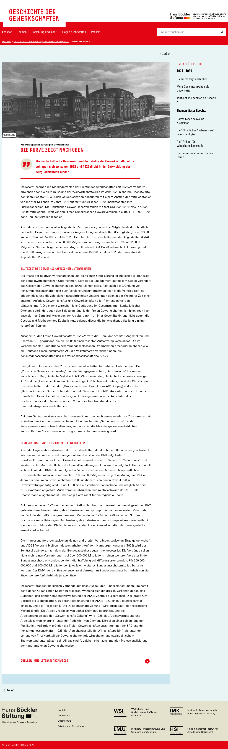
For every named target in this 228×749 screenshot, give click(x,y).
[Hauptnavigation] (51, 31)
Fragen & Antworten (74, 32)
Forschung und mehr (44, 32)
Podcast (95, 32)
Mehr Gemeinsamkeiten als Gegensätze (193, 88)
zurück (166, 53)
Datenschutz (64, 720)
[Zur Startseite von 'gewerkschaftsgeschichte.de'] (34, 19)
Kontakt (62, 710)
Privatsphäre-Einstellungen (72, 726)
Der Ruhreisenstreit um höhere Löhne (195, 155)
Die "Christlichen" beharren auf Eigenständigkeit (195, 132)
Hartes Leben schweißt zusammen (190, 121)
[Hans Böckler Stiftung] (19, 722)
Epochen (7, 32)
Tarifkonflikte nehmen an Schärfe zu (196, 100)
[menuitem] (7, 34)
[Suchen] (222, 32)
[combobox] (187, 32)
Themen (22, 32)
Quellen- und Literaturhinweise (85, 661)
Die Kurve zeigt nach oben (192, 79)
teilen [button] (8, 690)
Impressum (64, 715)
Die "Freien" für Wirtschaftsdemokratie (190, 143)
